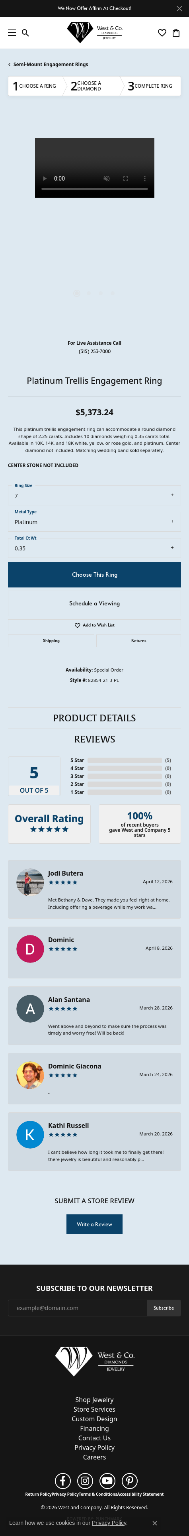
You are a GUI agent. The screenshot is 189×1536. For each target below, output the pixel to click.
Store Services (94, 1409)
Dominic (61, 939)
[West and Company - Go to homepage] (95, 1363)
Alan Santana (69, 999)
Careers (94, 1457)
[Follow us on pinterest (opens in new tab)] (130, 1481)
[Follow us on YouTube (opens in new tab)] (107, 1481)
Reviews (94, 739)
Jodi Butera (65, 873)
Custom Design (94, 1418)
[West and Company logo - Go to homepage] (95, 32)
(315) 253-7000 (95, 351)
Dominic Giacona (74, 1066)
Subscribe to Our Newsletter (94, 1288)
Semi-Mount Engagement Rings (51, 64)
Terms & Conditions (98, 1494)
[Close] (179, 9)
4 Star (77, 768)
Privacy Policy (94, 1447)
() (168, 760)
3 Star (77, 776)
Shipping (51, 640)
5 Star (77, 760)
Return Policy (38, 1494)
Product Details (94, 718)
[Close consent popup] (154, 1523)
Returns (138, 640)
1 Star (77, 792)
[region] (94, 224)
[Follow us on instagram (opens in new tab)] (85, 1481)
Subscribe (164, 1308)
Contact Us (94, 1438)
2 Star (77, 784)
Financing (94, 1428)
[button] (26, 33)
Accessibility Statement (140, 1494)
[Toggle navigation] (10, 33)
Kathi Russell (68, 1125)
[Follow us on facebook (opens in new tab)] (63, 1481)
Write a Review (94, 1224)
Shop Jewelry (95, 1399)
